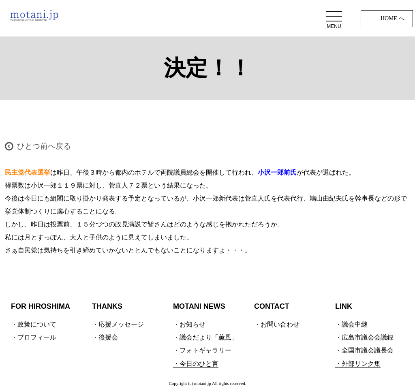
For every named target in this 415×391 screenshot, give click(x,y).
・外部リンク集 (358, 363)
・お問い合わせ (276, 324)
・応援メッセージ (118, 324)
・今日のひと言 (195, 363)
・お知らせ (189, 324)
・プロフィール (33, 337)
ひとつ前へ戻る (44, 146)
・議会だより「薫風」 (205, 337)
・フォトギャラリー (202, 350)
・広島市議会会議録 (364, 337)
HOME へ (392, 18)
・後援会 (105, 337)
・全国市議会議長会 (364, 350)
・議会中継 (351, 324)
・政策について (33, 324)
